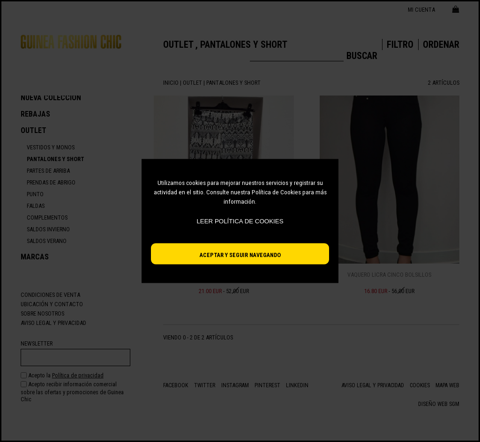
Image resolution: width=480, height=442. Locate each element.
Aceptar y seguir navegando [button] (240, 254)
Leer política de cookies (239, 221)
